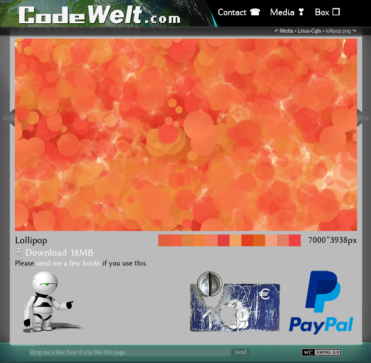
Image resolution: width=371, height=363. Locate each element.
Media (286, 31)
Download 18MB (54, 253)
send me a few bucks (68, 264)
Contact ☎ (239, 12)
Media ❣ (287, 12)
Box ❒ (327, 12)
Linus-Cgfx (310, 31)
